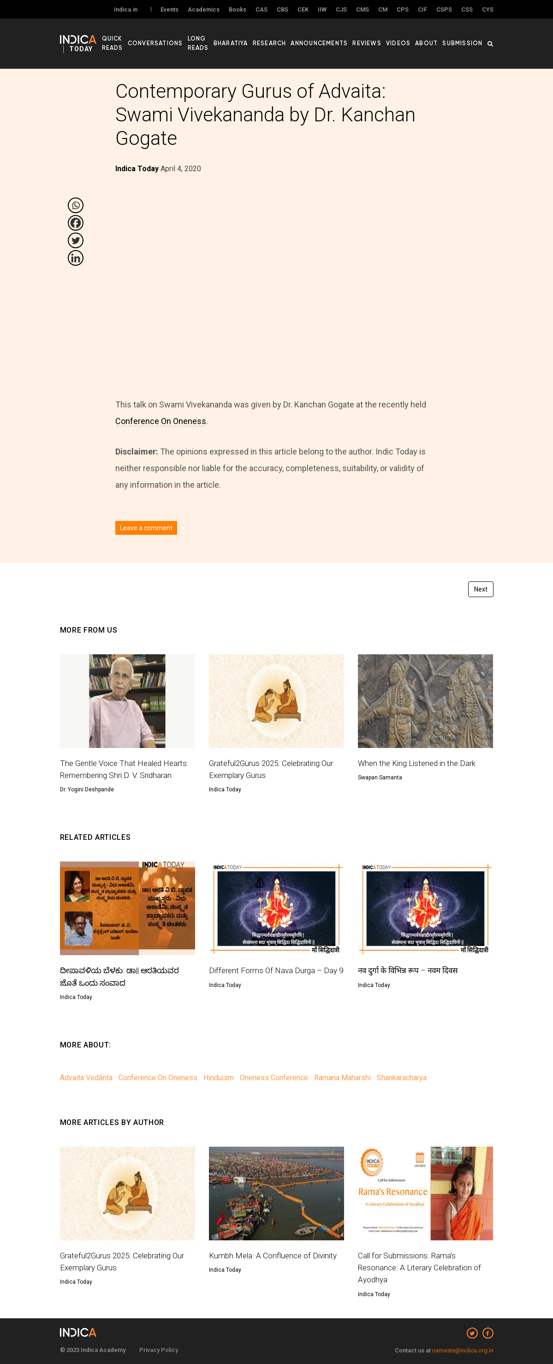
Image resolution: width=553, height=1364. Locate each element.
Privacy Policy (158, 1349)
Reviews (377, 42)
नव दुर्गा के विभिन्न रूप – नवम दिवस (412, 970)
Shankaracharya (402, 1077)
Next (481, 589)
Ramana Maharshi (342, 1077)
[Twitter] (75, 240)
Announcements (334, 42)
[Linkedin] (75, 258)
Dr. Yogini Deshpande (87, 789)
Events (169, 9)
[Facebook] (75, 223)
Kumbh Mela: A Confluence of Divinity (275, 1255)
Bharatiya (253, 42)
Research (288, 42)
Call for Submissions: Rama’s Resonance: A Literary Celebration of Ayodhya (423, 1267)
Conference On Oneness (160, 421)
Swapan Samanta (380, 777)
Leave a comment (146, 528)
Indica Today (225, 789)
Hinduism (218, 1077)
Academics (204, 9)
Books (237, 9)
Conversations (181, 42)
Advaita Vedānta (86, 1077)
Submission (464, 42)
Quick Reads (136, 42)
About (431, 42)
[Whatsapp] (75, 205)
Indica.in (125, 9)
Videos (405, 42)
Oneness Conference (274, 1077)
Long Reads (219, 42)
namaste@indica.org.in (463, 1350)
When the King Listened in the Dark (420, 763)
